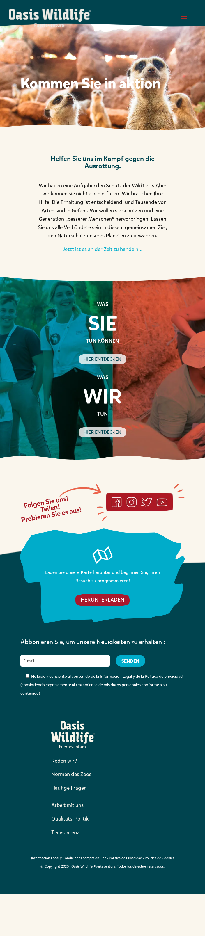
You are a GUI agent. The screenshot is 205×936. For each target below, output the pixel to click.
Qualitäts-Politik (70, 818)
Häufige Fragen (69, 787)
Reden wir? (64, 760)
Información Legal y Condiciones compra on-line (68, 858)
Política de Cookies (159, 858)
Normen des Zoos (71, 774)
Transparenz (65, 832)
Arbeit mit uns (67, 805)
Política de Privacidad (125, 858)
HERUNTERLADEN (102, 599)
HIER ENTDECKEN (102, 359)
